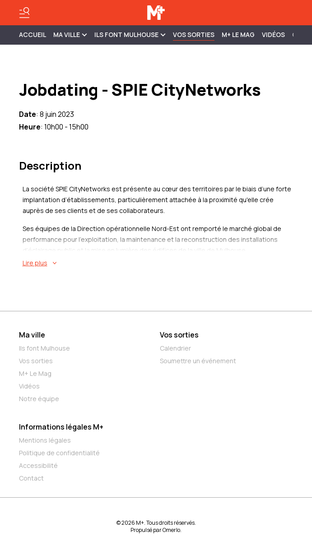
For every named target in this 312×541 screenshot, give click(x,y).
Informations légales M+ (61, 427)
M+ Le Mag (238, 34)
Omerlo (171, 530)
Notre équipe (39, 398)
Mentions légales (45, 440)
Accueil (32, 34)
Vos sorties (193, 34)
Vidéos (273, 34)
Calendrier (175, 348)
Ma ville (32, 335)
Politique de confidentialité (59, 453)
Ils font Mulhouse (44, 348)
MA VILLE (70, 34)
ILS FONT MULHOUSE (130, 34)
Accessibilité (38, 465)
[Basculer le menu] (24, 12)
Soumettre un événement (198, 360)
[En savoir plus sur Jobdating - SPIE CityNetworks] (158, 263)
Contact (31, 478)
